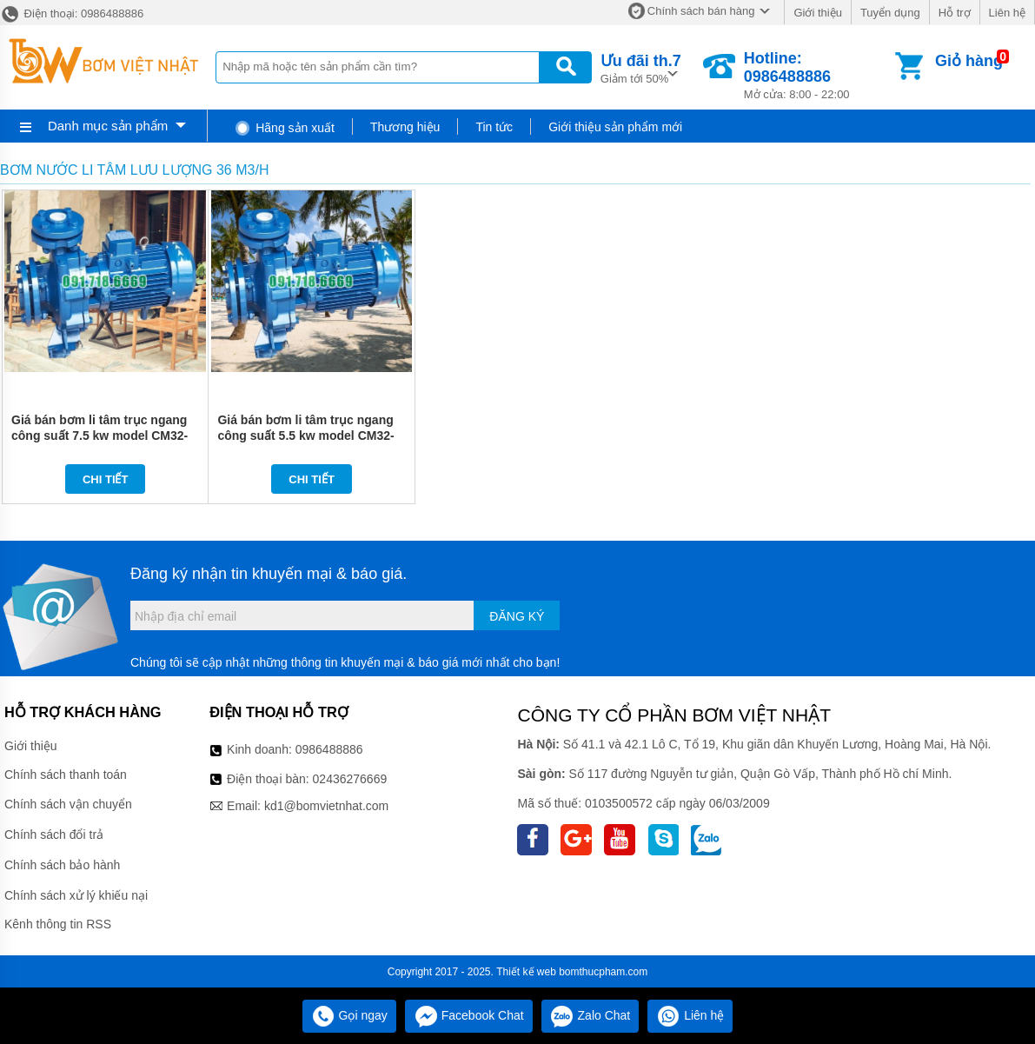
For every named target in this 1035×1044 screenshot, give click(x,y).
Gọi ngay (349, 1015)
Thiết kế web (526, 972)
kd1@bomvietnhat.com (326, 806)
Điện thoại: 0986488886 (71, 13)
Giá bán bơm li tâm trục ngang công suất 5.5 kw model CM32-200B (305, 435)
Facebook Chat (469, 1015)
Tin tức (494, 127)
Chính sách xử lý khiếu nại (76, 895)
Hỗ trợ (955, 12)
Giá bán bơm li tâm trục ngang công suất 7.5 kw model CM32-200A (99, 435)
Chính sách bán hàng (701, 10)
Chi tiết (106, 479)
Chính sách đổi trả (53, 834)
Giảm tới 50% (640, 67)
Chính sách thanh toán (65, 774)
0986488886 (329, 749)
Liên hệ (1007, 12)
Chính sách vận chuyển (68, 804)
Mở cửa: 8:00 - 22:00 (818, 75)
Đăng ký (516, 616)
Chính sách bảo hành (62, 865)
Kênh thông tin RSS (57, 924)
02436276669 (350, 779)
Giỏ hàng (969, 61)
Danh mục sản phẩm (108, 125)
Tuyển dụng (890, 12)
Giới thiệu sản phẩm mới (615, 127)
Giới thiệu (817, 12)
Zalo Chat (590, 1015)
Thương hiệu (405, 127)
